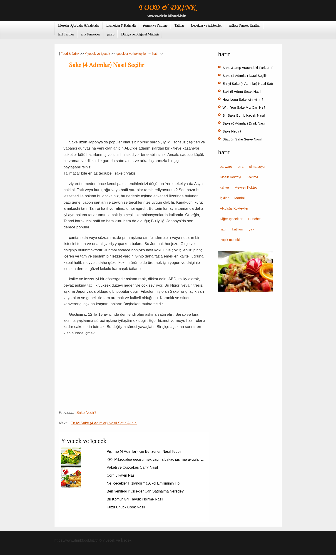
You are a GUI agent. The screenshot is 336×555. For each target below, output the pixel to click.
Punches (254, 219)
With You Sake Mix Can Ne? (244, 107)
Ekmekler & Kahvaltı (121, 25)
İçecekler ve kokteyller (206, 25)
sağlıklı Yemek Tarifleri (244, 25)
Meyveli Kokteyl (246, 187)
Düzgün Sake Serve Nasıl (243, 139)
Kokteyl (252, 177)
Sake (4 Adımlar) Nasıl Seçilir (245, 76)
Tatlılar (179, 25)
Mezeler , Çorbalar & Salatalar (79, 25)
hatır (155, 53)
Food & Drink (70, 53)
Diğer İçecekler (231, 219)
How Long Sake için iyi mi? (243, 99)
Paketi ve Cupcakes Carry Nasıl (133, 467)
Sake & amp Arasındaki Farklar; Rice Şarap (256, 68)
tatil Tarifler (66, 34)
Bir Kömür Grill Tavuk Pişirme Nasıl (135, 499)
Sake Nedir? (86, 413)
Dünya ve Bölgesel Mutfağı (140, 34)
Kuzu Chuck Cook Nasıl (126, 507)
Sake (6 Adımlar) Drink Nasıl (244, 123)
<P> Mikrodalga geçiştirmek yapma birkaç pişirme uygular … (155, 459)
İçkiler (224, 198)
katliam (237, 229)
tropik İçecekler (231, 240)
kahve (224, 187)
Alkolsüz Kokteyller (234, 208)
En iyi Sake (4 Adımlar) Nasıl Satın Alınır (104, 423)
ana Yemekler (90, 34)
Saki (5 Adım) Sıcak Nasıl (242, 91)
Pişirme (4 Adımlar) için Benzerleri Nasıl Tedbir (145, 451)
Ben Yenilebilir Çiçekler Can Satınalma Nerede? (146, 491)
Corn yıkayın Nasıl (122, 475)
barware (226, 166)
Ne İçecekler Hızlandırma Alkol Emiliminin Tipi (144, 483)
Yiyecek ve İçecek (97, 53)
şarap (110, 34)
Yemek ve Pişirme (154, 25)
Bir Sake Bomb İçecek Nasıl (244, 115)
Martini (239, 198)
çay (251, 229)
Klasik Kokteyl (230, 177)
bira (241, 166)
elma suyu (257, 166)
